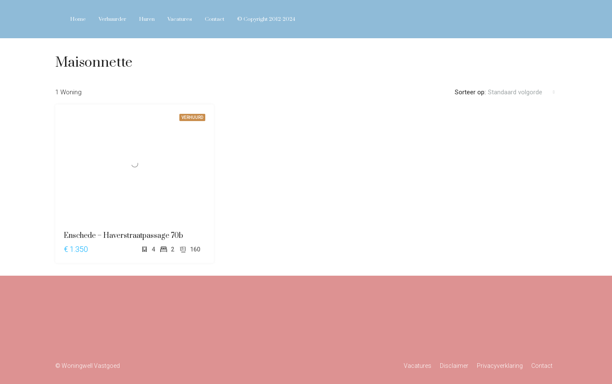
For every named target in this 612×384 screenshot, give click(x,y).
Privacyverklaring (500, 365)
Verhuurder (112, 19)
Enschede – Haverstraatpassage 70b (123, 235)
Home (78, 19)
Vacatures (179, 19)
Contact (214, 19)
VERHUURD (192, 117)
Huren (147, 19)
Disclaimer (454, 365)
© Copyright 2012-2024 (266, 19)
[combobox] (521, 92)
